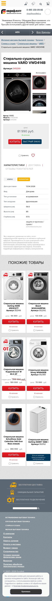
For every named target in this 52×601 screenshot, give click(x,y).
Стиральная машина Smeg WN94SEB (38, 371)
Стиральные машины (27, 43)
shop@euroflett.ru (34, 14)
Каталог (39, 40)
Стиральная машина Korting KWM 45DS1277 (14, 305)
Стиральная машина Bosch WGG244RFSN (38, 305)
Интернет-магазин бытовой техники (17, 40)
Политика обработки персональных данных (13, 565)
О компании (8, 533)
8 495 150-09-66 (35, 10)
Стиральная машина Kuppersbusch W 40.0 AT (14, 371)
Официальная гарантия (31, 492)
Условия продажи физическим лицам (12, 556)
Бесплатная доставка (31, 485)
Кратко (10, 179)
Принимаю (25, 592)
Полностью (24, 179)
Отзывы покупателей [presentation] (19, 169)
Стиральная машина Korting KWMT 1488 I (38, 440)
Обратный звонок (48, 12)
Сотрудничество (10, 551)
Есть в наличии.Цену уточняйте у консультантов (38, 457)
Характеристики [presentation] (14, 165)
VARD (41, 43)
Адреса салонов (10, 541)
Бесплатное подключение (30, 500)
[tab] (15, 165)
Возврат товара (10, 548)
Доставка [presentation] (34, 165)
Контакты (7, 537)
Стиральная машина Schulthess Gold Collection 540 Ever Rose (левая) (14, 440)
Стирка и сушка (8, 43)
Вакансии (7, 561)
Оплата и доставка (12, 544)
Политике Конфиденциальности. (26, 586)
